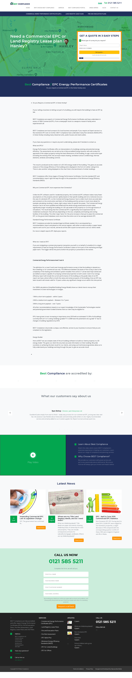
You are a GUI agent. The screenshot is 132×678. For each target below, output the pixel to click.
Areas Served (93, 8)
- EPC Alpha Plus (46, 638)
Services (61, 8)
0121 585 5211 (115, 3)
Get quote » (99, 52)
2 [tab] (62, 429)
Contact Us (114, 8)
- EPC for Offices (46, 650)
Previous (10, 413)
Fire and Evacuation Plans (97, 14)
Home (28, 8)
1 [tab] (59, 429)
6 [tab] (73, 429)
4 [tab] (67, 429)
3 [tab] (65, 429)
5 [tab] (70, 429)
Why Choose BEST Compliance (44, 8)
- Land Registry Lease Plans (50, 627)
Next (122, 413)
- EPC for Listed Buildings (49, 647)
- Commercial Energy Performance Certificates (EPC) (52, 622)
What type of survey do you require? (92, 40)
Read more (41, 528)
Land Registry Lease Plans (75, 14)
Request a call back (66, 606)
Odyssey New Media (116, 669)
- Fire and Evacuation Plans (50, 631)
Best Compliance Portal (76, 8)
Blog (104, 8)
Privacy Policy (89, 669)
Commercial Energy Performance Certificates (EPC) (43, 14)
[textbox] (100, 45)
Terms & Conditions (78, 669)
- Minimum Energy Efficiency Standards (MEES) (50, 642)
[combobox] (99, 45)
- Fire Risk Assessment (48, 634)
